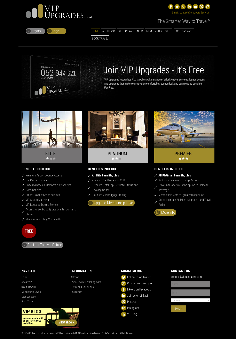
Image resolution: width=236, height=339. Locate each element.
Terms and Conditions (82, 287)
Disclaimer (76, 291)
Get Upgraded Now (130, 31)
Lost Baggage (184, 31)
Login (53, 31)
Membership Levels (158, 31)
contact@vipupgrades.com (195, 12)
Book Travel (100, 38)
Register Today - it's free (42, 245)
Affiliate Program (126, 333)
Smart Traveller (29, 287)
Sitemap (75, 277)
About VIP (108, 31)
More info (165, 212)
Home (95, 31)
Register (33, 31)
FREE (29, 231)
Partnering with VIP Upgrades (86, 282)
